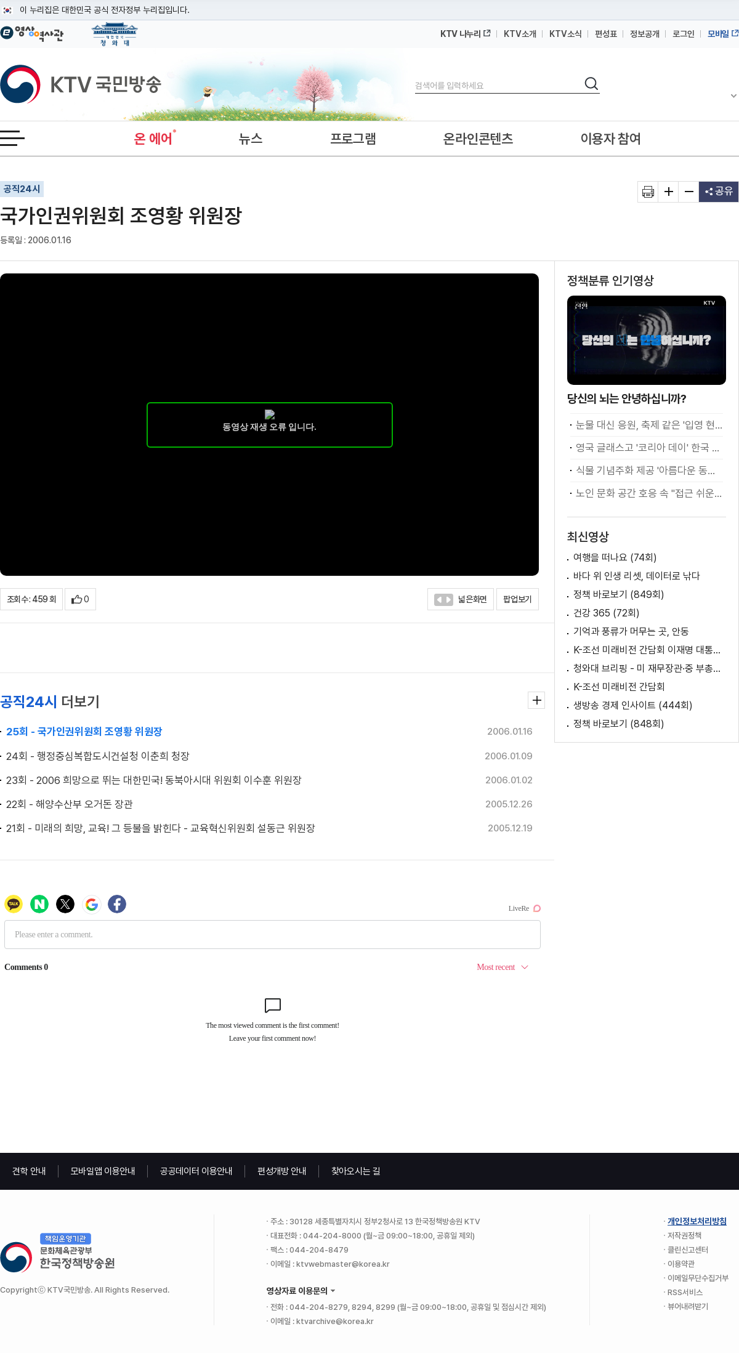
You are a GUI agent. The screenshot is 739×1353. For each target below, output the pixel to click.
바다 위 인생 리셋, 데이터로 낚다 (636, 576)
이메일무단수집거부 (698, 1278)
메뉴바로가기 (0, 0)
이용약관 (681, 1264)
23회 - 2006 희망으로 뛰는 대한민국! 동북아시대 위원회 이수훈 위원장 (154, 780)
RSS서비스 (685, 1292)
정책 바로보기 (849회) (618, 594)
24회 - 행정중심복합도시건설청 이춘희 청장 (98, 756)
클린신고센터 (688, 1249)
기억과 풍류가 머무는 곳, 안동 (631, 631)
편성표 (606, 34)
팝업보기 (517, 599)
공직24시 (22, 189)
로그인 (683, 34)
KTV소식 (565, 34)
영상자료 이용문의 (297, 1291)
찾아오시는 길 (356, 1171)
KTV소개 (520, 34)
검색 (415, 75)
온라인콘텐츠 (477, 139)
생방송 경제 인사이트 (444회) (633, 705)
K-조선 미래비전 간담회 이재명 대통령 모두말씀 (649, 650)
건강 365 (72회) (606, 613)
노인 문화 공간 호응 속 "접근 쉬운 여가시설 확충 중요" (649, 493)
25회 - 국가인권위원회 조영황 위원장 (84, 731)
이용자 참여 (611, 139)
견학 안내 (29, 1171)
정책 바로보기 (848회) (618, 724)
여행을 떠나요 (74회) (615, 557)
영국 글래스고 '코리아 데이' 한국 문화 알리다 (649, 448)
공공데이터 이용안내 (196, 1171)
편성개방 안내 (282, 1171)
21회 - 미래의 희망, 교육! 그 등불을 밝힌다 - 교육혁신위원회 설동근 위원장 (160, 828)
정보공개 (645, 34)
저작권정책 (684, 1235)
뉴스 (250, 139)
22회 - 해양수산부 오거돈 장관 (69, 804)
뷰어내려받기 (688, 1306)
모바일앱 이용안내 (103, 1171)
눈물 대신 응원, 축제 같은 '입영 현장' (649, 425)
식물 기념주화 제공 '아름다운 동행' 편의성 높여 (649, 470)
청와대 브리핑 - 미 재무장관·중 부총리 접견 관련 (649, 668)
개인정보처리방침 (697, 1221)
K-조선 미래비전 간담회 (619, 687)
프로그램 (353, 139)
